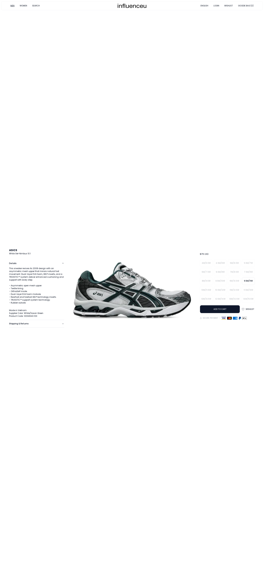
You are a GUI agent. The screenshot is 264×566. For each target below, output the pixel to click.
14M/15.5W (248, 299)
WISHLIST (228, 5)
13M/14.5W (234, 299)
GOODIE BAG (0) (246, 5)
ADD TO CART (219, 309)
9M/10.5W (234, 281)
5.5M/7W (248, 263)
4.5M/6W (220, 263)
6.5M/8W (220, 272)
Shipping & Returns (36, 323)
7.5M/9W (248, 272)
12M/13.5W (206, 299)
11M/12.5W (234, 290)
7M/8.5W (234, 272)
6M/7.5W (206, 272)
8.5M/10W (220, 281)
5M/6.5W (234, 263)
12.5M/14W (220, 299)
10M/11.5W (206, 290)
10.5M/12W (220, 290)
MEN (12, 5)
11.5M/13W (248, 290)
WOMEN (23, 5)
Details (36, 263)
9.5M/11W (248, 281)
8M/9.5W (206, 281)
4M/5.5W (206, 263)
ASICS (13, 250)
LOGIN (216, 5)
